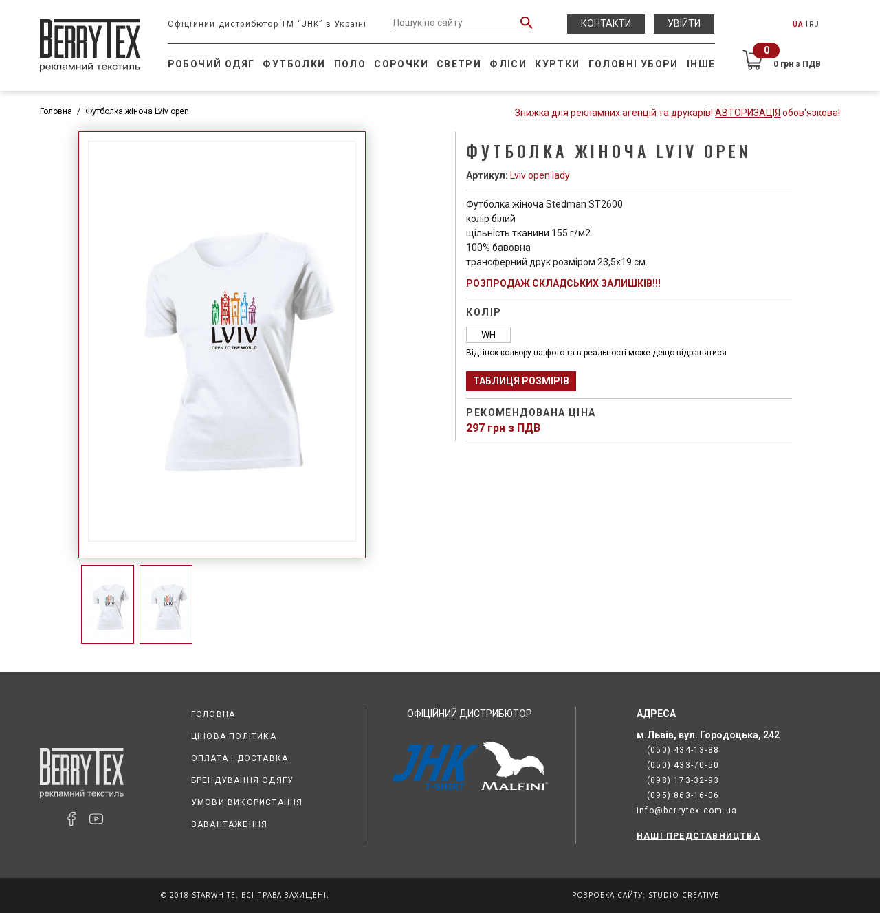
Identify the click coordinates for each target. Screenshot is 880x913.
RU (814, 24)
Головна (56, 111)
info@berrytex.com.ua (687, 810)
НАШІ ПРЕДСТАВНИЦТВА (698, 836)
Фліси (508, 63)
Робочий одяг (211, 63)
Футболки (294, 63)
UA (798, 24)
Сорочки (401, 63)
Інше (701, 63)
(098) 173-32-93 (683, 780)
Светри (459, 63)
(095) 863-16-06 (683, 795)
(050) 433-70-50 (683, 765)
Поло (350, 63)
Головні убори (633, 63)
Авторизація (747, 112)
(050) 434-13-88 (683, 750)
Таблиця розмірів (521, 380)
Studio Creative (683, 895)
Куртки (557, 63)
